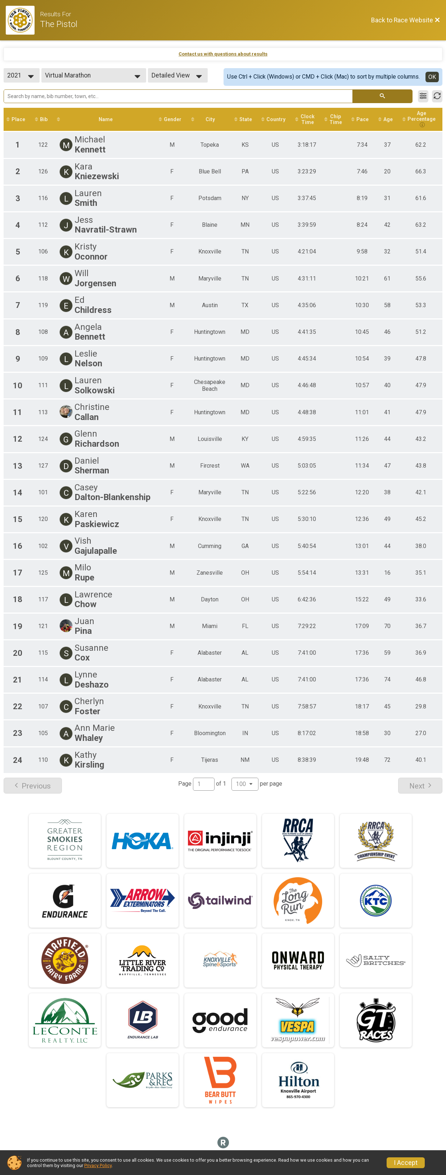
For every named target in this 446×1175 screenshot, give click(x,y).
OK (432, 77)
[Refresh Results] (437, 96)
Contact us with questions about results (223, 54)
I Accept (406, 1162)
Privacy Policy (98, 1165)
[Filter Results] (423, 96)
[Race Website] (23, 20)
